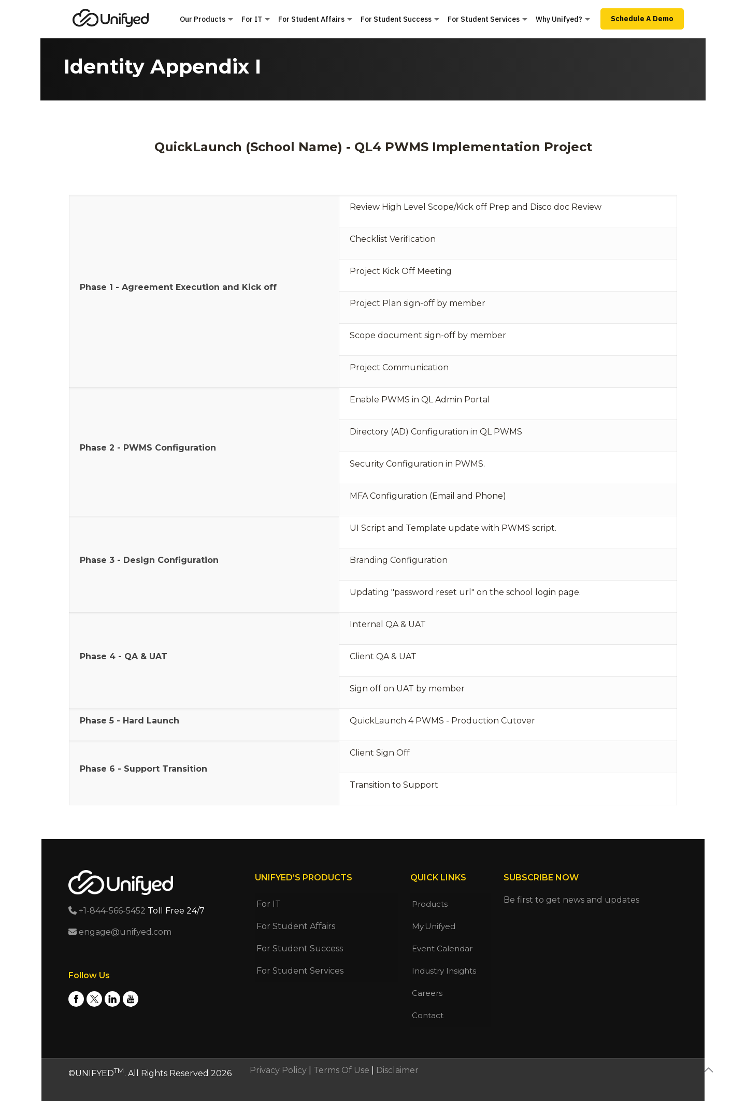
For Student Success (299, 948)
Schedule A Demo (642, 18)
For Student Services (299, 971)
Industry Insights (444, 971)
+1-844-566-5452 (107, 911)
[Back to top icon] (708, 1070)
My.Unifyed (433, 926)
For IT (268, 904)
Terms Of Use (341, 1070)
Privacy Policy (278, 1070)
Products (430, 904)
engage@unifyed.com (119, 932)
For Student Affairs (295, 926)
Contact (427, 1015)
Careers (427, 993)
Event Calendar (442, 948)
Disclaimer (397, 1070)
